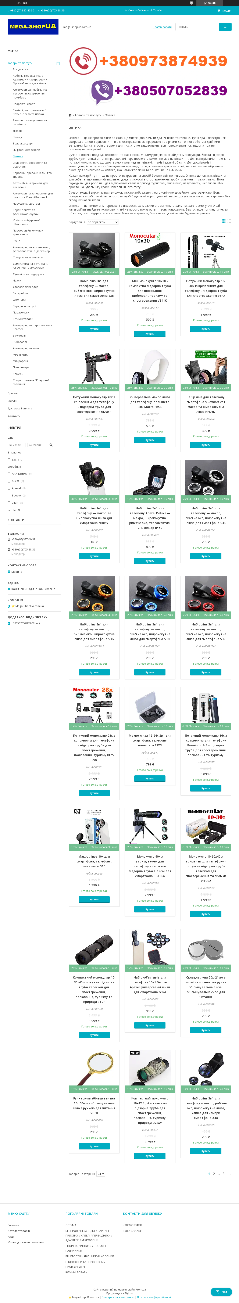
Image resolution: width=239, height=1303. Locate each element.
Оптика (18, 156)
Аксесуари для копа (26, 348)
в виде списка (229, 222)
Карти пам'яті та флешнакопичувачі (26, 212)
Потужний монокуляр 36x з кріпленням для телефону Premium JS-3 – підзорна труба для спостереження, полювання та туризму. (206, 745)
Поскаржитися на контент (118, 1297)
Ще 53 (16, 510)
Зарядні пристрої (24, 306)
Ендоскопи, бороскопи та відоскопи (30, 164)
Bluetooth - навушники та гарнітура (30, 122)
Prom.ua (141, 1289)
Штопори (19, 299)
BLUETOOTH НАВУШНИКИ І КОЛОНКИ (89, 1256)
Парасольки (21, 312)
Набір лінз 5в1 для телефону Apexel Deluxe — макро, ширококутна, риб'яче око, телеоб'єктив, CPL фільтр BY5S (150, 518)
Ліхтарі (17, 131)
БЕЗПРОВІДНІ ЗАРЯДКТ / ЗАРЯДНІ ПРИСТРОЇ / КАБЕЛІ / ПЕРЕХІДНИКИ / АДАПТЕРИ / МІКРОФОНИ (88, 1235)
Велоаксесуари (23, 143)
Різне (16, 241)
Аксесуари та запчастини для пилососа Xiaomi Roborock (33, 195)
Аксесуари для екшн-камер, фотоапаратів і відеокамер (31, 249)
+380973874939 (132, 1225)
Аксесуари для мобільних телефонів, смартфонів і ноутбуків (30, 93)
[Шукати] (225, 27)
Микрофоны (21, 361)
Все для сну (20, 69)
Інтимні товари (23, 319)
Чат (221, 1292)
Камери (18, 374)
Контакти (14, 416)
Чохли (17, 280)
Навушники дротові (26, 203)
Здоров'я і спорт (24, 104)
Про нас (13, 393)
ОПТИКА (70, 1225)
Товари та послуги (88, 115)
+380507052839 (132, 1231)
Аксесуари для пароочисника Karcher (33, 327)
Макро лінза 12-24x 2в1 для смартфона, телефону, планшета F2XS (150, 740)
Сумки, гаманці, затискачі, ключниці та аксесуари (30, 265)
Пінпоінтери (21, 367)
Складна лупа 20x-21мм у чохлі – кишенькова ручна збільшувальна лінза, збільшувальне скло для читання (205, 987)
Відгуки (12, 401)
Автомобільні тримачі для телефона (30, 185)
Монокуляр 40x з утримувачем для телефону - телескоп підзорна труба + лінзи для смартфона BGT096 (150, 866)
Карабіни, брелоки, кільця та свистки (32, 175)
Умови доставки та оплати (26, 1242)
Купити (94, 328)
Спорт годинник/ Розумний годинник (31, 382)
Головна (13, 1225)
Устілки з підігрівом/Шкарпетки (26, 222)
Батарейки (20, 293)
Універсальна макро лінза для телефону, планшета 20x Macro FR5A (150, 402)
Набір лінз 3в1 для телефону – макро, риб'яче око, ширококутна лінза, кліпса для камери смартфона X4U (206, 1108)
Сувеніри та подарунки (28, 274)
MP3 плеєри (21, 354)
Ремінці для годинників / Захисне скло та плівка (29, 112)
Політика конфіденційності (154, 1297)
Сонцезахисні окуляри (28, 257)
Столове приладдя (25, 287)
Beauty (17, 137)
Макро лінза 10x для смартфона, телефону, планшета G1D (94, 861)
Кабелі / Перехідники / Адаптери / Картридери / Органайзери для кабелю (30, 79)
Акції (11, 1236)
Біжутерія (19, 335)
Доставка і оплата (20, 408)
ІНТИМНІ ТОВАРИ (76, 1272)
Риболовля (20, 342)
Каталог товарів (19, 1231)
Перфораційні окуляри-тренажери (28, 232)
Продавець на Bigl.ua (119, 1293)
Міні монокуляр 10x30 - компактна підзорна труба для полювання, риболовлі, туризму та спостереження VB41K (150, 290)
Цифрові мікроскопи (26, 150)
